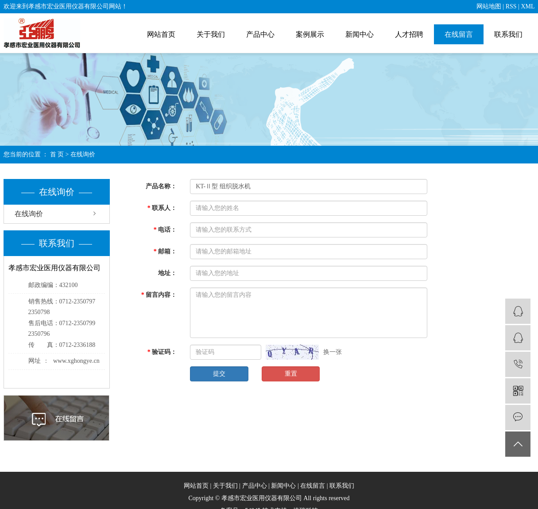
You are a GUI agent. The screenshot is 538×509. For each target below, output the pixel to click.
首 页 (57, 154)
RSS (511, 6)
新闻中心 (359, 34)
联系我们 (508, 34)
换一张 (332, 352)
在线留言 (459, 34)
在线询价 (29, 214)
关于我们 (211, 34)
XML (527, 6)
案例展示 (310, 34)
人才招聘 (409, 34)
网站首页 (161, 34)
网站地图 (488, 6)
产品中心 (260, 34)
